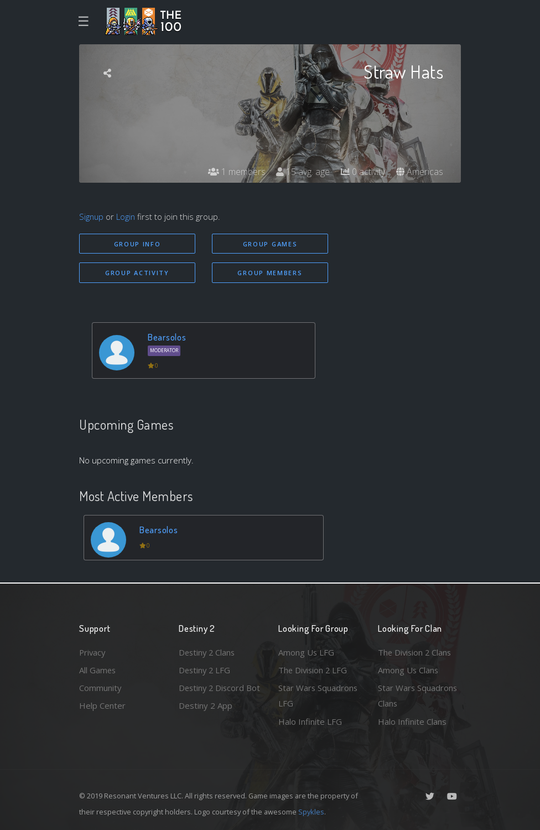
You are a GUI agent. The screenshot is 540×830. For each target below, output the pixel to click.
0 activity (363, 172)
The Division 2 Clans (416, 651)
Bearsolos (167, 337)
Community (100, 687)
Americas (419, 172)
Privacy (93, 651)
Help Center (102, 705)
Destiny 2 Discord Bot (213, 695)
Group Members (269, 273)
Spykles (311, 812)
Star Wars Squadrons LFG (318, 695)
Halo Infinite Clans (412, 721)
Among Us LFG (306, 651)
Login (127, 216)
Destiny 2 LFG (205, 669)
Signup (92, 216)
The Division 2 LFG (313, 669)
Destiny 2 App (205, 721)
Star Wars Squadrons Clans (418, 695)
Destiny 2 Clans (208, 651)
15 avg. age (303, 172)
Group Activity (137, 273)
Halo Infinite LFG (310, 721)
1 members (236, 172)
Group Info (137, 244)
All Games (98, 669)
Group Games (270, 244)
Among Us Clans (408, 669)
